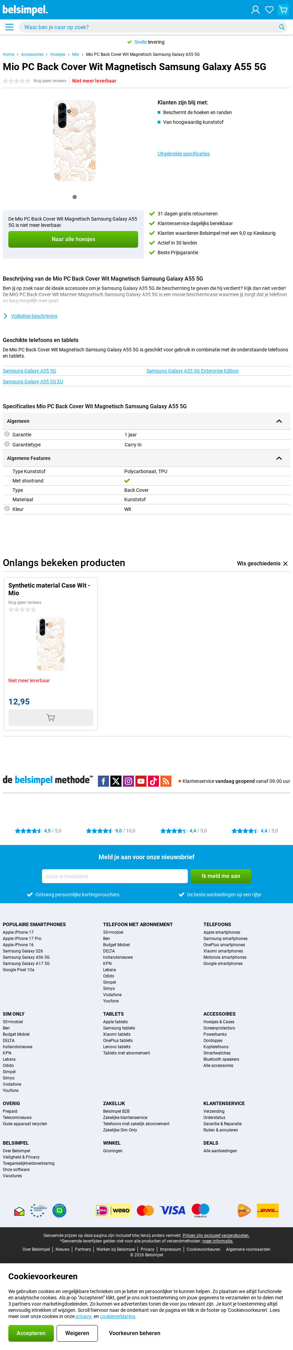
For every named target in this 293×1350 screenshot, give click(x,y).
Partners (83, 1249)
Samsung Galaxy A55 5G (29, 371)
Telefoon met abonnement (138, 924)
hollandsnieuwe (118, 957)
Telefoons (217, 924)
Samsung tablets (119, 1028)
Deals (210, 1143)
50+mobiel (113, 932)
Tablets (113, 1014)
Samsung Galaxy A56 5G (26, 957)
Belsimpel (16, 1143)
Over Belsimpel (16, 1150)
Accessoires (32, 54)
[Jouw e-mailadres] (115, 876)
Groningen (113, 1150)
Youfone (111, 1001)
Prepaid (10, 1111)
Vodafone (112, 994)
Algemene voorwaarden (248, 1249)
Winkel (112, 1143)
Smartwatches (217, 1053)
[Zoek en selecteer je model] (153, 27)
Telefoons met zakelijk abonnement (136, 1123)
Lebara (109, 969)
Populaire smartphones (34, 924)
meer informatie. (217, 1241)
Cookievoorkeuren (203, 1249)
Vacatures (12, 1175)
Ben (106, 938)
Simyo (109, 988)
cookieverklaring (117, 1316)
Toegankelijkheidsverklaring (29, 1163)
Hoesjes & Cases (218, 1021)
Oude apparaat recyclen (25, 1123)
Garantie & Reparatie (222, 1123)
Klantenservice (224, 1103)
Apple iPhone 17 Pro (22, 938)
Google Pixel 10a (18, 969)
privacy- (84, 1316)
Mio (75, 54)
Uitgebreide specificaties (184, 153)
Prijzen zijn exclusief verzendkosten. (216, 1235)
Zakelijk (114, 1103)
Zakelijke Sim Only (120, 1130)
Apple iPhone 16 (18, 944)
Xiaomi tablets (117, 1034)
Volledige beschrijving (30, 316)
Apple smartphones (221, 932)
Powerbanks (215, 1034)
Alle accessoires (218, 1065)
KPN (107, 963)
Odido (108, 976)
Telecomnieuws (17, 1117)
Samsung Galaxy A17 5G (26, 963)
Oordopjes (213, 1040)
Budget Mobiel (116, 944)
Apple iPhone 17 (18, 932)
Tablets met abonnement (126, 1053)
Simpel (109, 982)
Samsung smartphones (225, 938)
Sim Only (14, 1014)
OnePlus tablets (118, 1040)
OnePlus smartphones (224, 944)
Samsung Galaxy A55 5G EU (33, 381)
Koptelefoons (215, 1046)
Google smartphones (223, 963)
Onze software (16, 1169)
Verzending (214, 1111)
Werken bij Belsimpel (116, 1249)
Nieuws (62, 1249)
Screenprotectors (219, 1028)
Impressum (170, 1249)
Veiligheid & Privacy (21, 1157)
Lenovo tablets (117, 1046)
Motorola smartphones (224, 957)
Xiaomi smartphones (223, 951)
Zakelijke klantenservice (125, 1117)
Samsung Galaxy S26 (23, 951)
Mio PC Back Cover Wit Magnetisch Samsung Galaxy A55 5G (143, 54)
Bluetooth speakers (221, 1059)
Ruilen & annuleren (220, 1130)
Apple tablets (115, 1021)
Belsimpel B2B (116, 1111)
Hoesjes (57, 54)
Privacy (147, 1249)
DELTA (109, 951)
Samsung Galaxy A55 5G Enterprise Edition (192, 371)
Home (8, 54)
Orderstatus (214, 1117)
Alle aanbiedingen (220, 1150)
